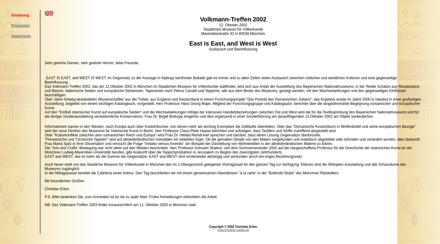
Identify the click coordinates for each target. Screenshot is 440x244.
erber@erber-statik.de (233, 230)
